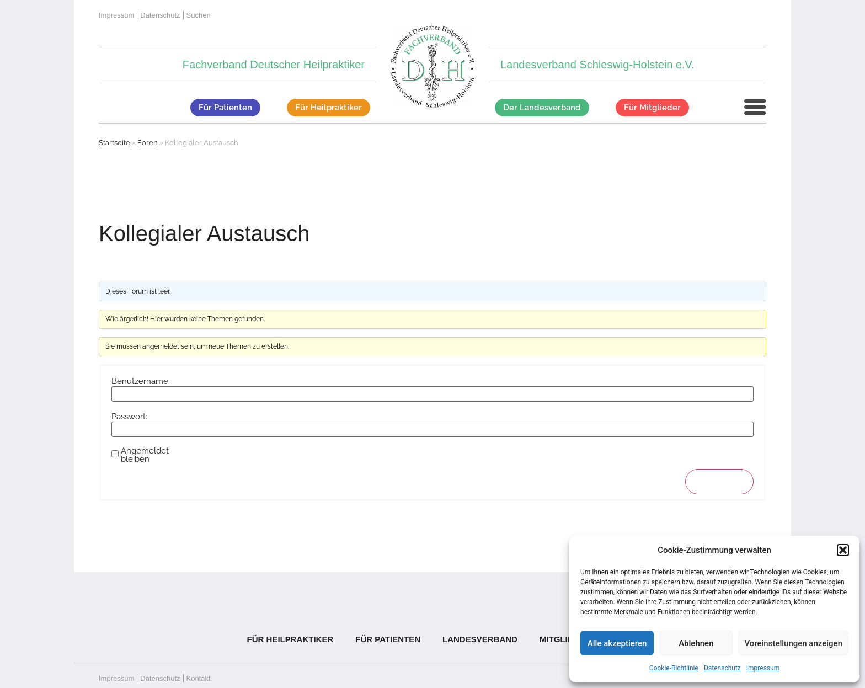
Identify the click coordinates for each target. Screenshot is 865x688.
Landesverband (479, 639)
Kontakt (198, 678)
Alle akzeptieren (617, 643)
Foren (147, 142)
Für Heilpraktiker (290, 639)
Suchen (198, 15)
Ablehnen (696, 643)
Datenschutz (722, 668)
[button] (842, 550)
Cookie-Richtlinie (673, 668)
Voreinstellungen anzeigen (793, 643)
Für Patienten (387, 639)
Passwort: (129, 417)
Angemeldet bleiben (145, 455)
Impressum (762, 668)
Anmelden (719, 481)
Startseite (114, 142)
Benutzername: (140, 381)
